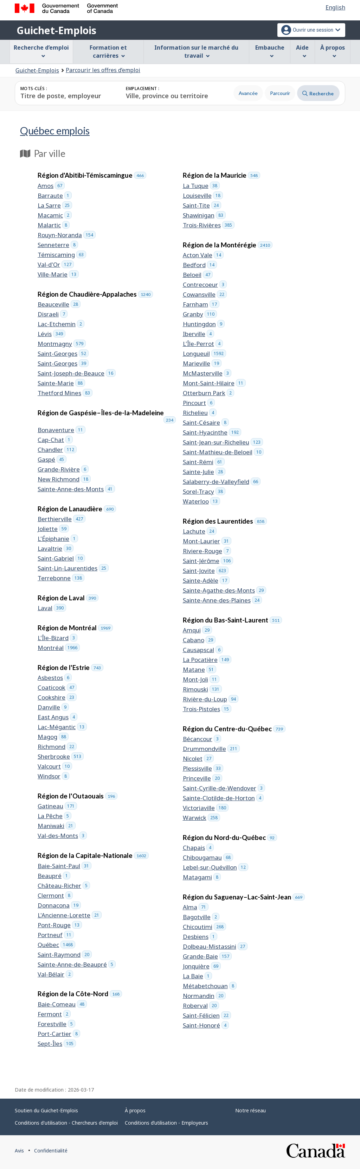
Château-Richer (64, 886)
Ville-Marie (58, 274)
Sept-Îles (57, 1044)
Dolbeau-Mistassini (215, 946)
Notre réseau (250, 1110)
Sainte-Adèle (206, 580)
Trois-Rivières (208, 225)
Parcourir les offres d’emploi (103, 70)
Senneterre (58, 245)
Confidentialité (51, 1150)
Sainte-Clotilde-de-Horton (223, 798)
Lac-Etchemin (61, 324)
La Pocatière (207, 660)
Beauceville (59, 304)
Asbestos (55, 678)
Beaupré (54, 876)
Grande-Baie (207, 956)
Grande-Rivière (63, 469)
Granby (200, 314)
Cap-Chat (55, 440)
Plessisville (203, 768)
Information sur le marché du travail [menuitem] (196, 51)
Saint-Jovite (206, 571)
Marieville (202, 363)
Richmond (57, 747)
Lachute (200, 531)
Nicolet (198, 758)
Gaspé (52, 459)
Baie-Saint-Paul (64, 866)
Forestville (56, 1024)
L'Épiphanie (58, 539)
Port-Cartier (59, 1034)
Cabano (199, 640)
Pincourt (199, 403)
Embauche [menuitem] (269, 51)
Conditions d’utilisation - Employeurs (166, 1122)
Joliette (53, 529)
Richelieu (200, 413)
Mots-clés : (33, 88)
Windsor (53, 776)
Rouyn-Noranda (67, 235)
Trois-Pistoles (207, 709)
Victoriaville (206, 808)
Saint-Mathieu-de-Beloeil (223, 452)
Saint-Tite (202, 205)
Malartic (54, 225)
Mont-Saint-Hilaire (214, 383)
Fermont (54, 1014)
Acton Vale (203, 255)
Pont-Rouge (60, 925)
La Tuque (201, 186)
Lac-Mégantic (62, 727)
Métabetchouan (210, 986)
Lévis (51, 334)
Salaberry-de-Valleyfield (222, 482)
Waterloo (201, 501)
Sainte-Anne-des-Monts (76, 489)
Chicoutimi (204, 927)
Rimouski (202, 689)
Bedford (200, 265)
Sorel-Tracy (204, 491)
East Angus (57, 717)
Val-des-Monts (62, 836)
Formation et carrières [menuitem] (108, 51)
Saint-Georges (63, 353)
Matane (199, 669)
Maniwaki (57, 826)
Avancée (248, 93)
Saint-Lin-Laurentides (73, 568)
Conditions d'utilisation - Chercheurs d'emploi (66, 1122)
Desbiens (200, 937)
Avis (19, 1150)
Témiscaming (62, 255)
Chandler (57, 450)
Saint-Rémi (204, 462)
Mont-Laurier (207, 541)
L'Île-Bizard (57, 638)
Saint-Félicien (207, 1015)
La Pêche (54, 816)
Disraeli (53, 314)
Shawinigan (204, 215)
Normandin (204, 996)
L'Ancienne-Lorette (70, 915)
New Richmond (64, 479)
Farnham (201, 304)
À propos (135, 1110)
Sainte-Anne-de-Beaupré (77, 964)
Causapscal (203, 650)
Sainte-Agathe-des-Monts (224, 590)
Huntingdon (204, 324)
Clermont (55, 895)
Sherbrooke (61, 756)
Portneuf (56, 935)
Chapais (198, 847)
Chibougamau (208, 857)
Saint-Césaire (206, 422)
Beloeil (198, 275)
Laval (52, 608)
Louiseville (203, 195)
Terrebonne (61, 578)
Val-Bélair (55, 974)
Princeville (202, 778)
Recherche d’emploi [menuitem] (41, 51)
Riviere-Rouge (207, 551)
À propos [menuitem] (332, 51)
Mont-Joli (201, 679)
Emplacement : (142, 88)
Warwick (201, 818)
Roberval (201, 1005)
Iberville (198, 334)
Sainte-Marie (61, 383)
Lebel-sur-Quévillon (215, 867)
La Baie (197, 976)
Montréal (59, 648)
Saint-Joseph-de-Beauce (77, 373)
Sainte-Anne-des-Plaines (222, 600)
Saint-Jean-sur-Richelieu (223, 442)
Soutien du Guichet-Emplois (46, 1110)
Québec (55, 130)
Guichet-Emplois (56, 30)
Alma (195, 907)
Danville (53, 707)
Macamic (55, 215)
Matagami (202, 877)
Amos (51, 186)
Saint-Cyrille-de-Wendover (224, 788)
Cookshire (57, 697)
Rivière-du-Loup (210, 699)
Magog (53, 737)
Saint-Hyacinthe (212, 432)
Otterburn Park (208, 393)
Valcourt (55, 766)
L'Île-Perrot (203, 344)
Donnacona (59, 905)
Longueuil (204, 353)
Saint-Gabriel (61, 558)
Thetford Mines (65, 393)
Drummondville (211, 749)
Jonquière (202, 966)
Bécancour (202, 739)
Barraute (55, 195)
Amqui (197, 630)
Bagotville (201, 917)
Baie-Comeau (62, 1004)
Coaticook (57, 687)
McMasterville (207, 373)
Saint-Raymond (65, 954)
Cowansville (205, 294)
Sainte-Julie (204, 472)
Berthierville (61, 519)
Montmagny (62, 344)
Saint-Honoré (206, 1025)
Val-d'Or (56, 264)
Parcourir (280, 93)
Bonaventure (61, 430)
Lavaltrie (55, 548)
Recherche (318, 93)
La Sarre (55, 205)
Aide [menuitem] (302, 51)
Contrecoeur (205, 284)
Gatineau (57, 806)
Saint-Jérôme (208, 561)
